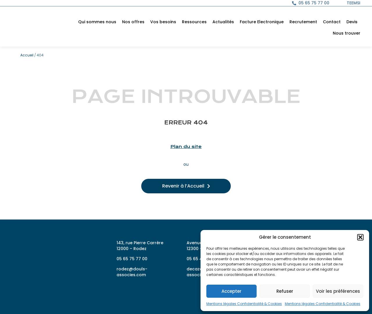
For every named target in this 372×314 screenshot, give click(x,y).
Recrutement (303, 22)
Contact (332, 22)
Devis (351, 22)
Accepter (231, 291)
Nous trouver (346, 33)
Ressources (194, 22)
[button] (360, 234)
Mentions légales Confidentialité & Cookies (244, 303)
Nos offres (133, 22)
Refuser (284, 291)
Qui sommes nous (97, 22)
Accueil (26, 55)
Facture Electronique (262, 22)
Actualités (223, 22)
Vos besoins (163, 22)
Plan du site (186, 146)
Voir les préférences (338, 291)
